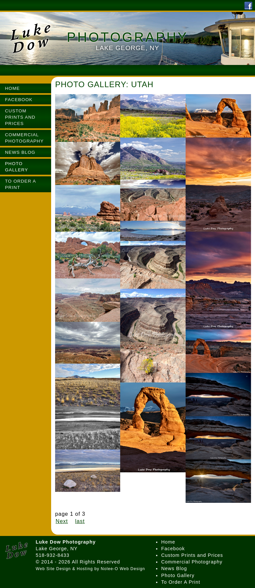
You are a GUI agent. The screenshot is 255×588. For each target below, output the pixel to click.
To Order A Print (180, 582)
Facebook (173, 548)
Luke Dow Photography (66, 542)
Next (62, 521)
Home (168, 542)
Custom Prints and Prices (192, 555)
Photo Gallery (177, 575)
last (80, 521)
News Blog (174, 568)
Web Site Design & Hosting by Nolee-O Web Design (90, 568)
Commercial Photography (191, 561)
